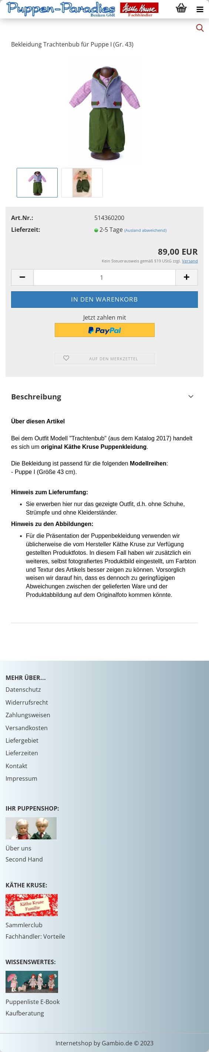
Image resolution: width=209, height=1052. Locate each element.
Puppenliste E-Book (33, 1002)
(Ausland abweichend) (145, 230)
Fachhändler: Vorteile (35, 936)
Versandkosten (27, 728)
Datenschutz (23, 689)
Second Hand (24, 859)
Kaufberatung (25, 1013)
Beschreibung (36, 397)
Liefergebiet (22, 740)
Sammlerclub (24, 925)
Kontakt (16, 766)
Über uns (18, 848)
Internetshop (73, 1043)
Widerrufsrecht (27, 702)
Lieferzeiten (22, 753)
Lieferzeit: (25, 230)
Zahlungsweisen (28, 715)
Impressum (21, 778)
